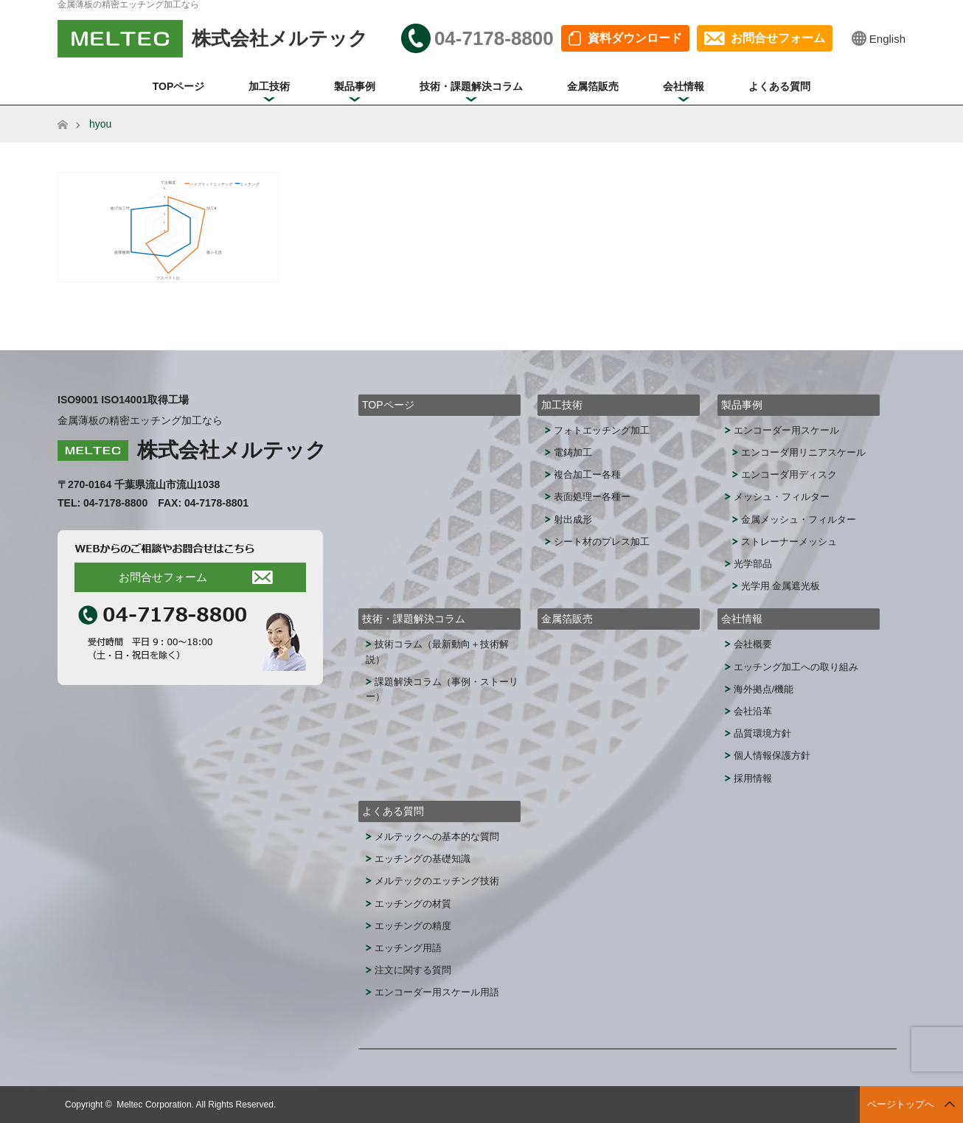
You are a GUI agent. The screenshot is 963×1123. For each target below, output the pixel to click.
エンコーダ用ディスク (789, 474)
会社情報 (683, 86)
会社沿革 (753, 711)
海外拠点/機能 (764, 689)
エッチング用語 (408, 947)
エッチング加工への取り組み (796, 666)
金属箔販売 (593, 86)
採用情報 (753, 778)
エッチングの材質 (413, 903)
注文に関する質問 (413, 970)
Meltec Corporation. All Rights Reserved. (196, 1104)
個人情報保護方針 (772, 755)
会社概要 (753, 644)
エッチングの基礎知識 (422, 858)
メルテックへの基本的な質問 (437, 836)
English (887, 38)
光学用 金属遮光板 (781, 585)
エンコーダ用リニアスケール (803, 452)
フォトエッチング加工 (602, 430)
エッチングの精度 (413, 925)
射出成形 (573, 519)
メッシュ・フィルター (782, 496)
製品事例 (354, 86)
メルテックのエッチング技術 (437, 880)
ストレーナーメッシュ (789, 541)
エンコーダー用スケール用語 (437, 992)
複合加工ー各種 (587, 474)
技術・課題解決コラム (471, 86)
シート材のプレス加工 (602, 541)
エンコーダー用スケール (786, 430)
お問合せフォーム (778, 38)
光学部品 (753, 563)
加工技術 (269, 86)
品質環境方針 (762, 733)
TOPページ (179, 86)
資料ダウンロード (635, 38)
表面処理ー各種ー (592, 496)
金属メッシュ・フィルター (798, 519)
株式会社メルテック (232, 450)
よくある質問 (779, 86)
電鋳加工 (573, 452)
